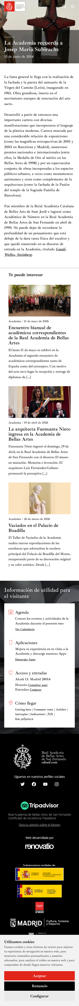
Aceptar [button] (39, 975)
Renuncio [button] (39, 986)
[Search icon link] (64, 7)
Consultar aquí (37, 685)
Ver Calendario (25, 629)
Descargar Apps (25, 659)
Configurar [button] (39, 996)
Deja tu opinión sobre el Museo (39, 825)
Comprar (36, 689)
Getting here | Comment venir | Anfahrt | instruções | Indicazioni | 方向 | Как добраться (41, 714)
